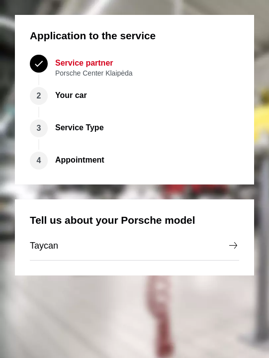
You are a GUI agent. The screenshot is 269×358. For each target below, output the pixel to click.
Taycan (134, 246)
